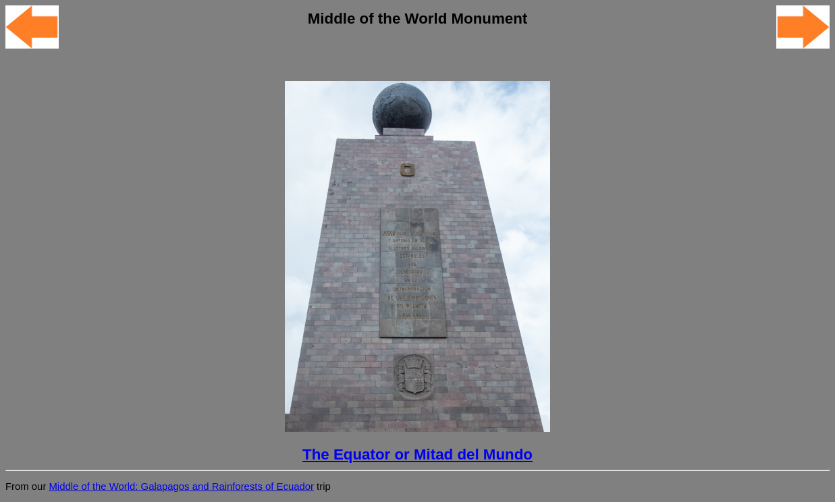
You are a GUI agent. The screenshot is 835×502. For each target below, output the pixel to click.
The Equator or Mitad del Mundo (417, 454)
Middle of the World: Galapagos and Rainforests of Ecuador (181, 486)
